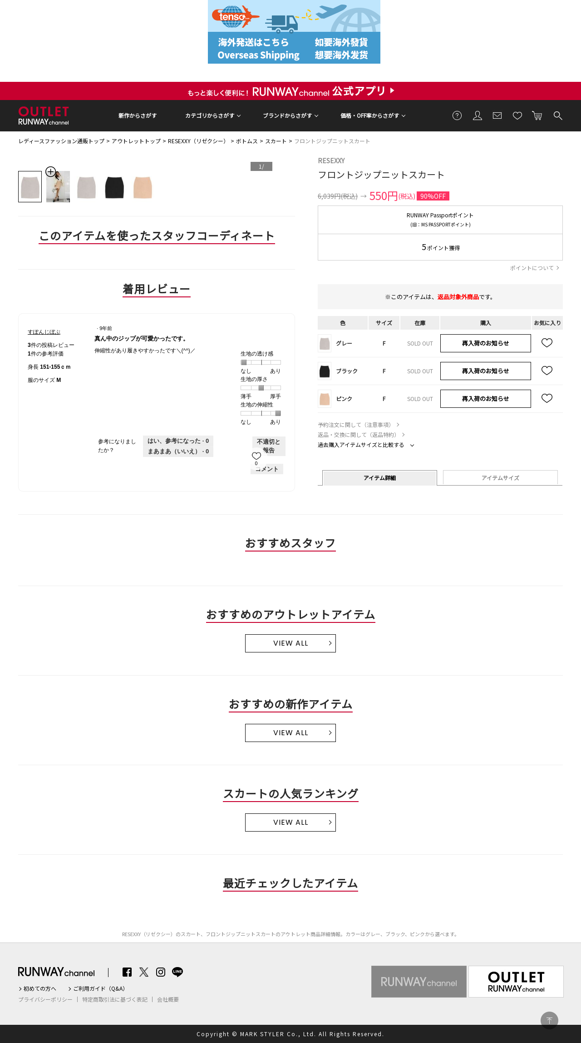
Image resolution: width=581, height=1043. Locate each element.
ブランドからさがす (287, 115)
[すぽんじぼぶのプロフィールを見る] (44, 332)
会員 (477, 115)
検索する (557, 115)
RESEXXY (331, 160)
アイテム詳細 (380, 477)
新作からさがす (137, 115)
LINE (177, 972)
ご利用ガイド (457, 115)
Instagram (160, 972)
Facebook (127, 972)
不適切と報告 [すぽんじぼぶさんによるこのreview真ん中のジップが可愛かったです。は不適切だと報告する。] (269, 446)
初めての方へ (40, 988)
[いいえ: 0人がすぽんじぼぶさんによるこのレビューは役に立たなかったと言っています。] (178, 451)
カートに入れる (537, 115)
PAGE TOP (549, 1020)
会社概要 (168, 999)
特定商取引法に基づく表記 (115, 999)
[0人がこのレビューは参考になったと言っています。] (178, 441)
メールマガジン (497, 115)
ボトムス (247, 141)
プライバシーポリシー (45, 999)
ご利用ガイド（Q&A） (100, 988)
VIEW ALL (290, 643)
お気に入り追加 (547, 343)
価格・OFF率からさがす (369, 115)
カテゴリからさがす (209, 115)
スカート (276, 141)
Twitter (143, 972)
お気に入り (517, 115)
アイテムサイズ (500, 477)
